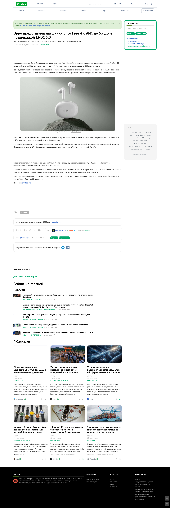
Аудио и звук (44, 45)
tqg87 (92, 399)
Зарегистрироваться (92, 479)
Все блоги (147, 11)
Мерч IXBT (125, 10)
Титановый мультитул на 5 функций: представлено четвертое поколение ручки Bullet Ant (58, 296)
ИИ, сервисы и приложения (33, 319)
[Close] (119, 23)
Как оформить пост (134, 41)
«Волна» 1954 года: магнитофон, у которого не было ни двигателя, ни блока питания (67, 430)
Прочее (83, 10)
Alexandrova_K (60, 230)
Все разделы (114, 482)
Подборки (62, 10)
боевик (131, 135)
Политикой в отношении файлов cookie (35, 26)
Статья (148, 149)
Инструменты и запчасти (32, 300)
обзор (148, 138)
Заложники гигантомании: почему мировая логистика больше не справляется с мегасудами (104, 430)
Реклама (137, 487)
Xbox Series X (139, 132)
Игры (54, 4)
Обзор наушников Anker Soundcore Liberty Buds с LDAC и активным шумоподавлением (30, 370)
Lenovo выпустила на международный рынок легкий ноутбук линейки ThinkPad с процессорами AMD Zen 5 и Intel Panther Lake (58, 306)
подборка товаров (140, 143)
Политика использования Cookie (145, 489)
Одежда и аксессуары (22, 440)
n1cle (54, 399)
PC (129, 132)
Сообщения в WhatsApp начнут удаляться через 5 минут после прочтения (55, 324)
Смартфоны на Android (137, 149)
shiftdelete (26, 183)
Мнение (133, 138)
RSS (46, 237)
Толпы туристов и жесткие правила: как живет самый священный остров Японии (64, 370)
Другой (149, 135)
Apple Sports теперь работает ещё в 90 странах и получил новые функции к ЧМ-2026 (56, 315)
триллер (148, 152)
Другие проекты (96, 4)
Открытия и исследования (140, 140)
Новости (41, 10)
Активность (113, 487)
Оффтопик (91, 440)
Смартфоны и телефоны (32, 335)
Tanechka (93, 459)
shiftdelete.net (76, 132)
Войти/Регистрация (92, 482)
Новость (140, 137)
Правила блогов (133, 39)
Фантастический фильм (140, 154)
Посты (112, 479)
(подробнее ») (56, 222)
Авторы (103, 10)
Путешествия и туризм (59, 380)
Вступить (54, 238)
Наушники (24, 212)
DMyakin (55, 459)
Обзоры (21, 10)
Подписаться (64, 238)
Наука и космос (93, 380)
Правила (137, 479)
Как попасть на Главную (135, 44)
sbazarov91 (20, 399)
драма (137, 135)
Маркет (40, 4)
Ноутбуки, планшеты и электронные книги (39, 310)
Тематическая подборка (137, 152)
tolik (17, 459)
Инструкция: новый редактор (144, 482)
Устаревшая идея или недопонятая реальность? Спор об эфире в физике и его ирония (103, 370)
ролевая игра (148, 146)
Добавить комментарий (25, 276)
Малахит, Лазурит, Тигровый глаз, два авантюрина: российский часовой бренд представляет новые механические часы (31, 431)
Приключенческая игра (135, 146)
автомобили (148, 132)
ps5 (133, 132)
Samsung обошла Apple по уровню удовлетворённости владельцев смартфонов (58, 332)
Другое (142, 135)
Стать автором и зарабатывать (138, 46)
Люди (112, 484)
